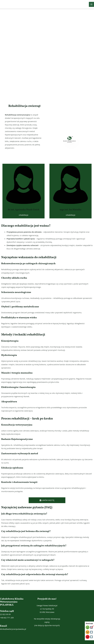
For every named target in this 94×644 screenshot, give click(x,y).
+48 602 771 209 (7, 617)
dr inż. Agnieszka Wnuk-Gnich (23, 209)
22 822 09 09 (5, 614)
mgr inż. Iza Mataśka (70, 209)
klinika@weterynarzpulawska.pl (13, 629)
